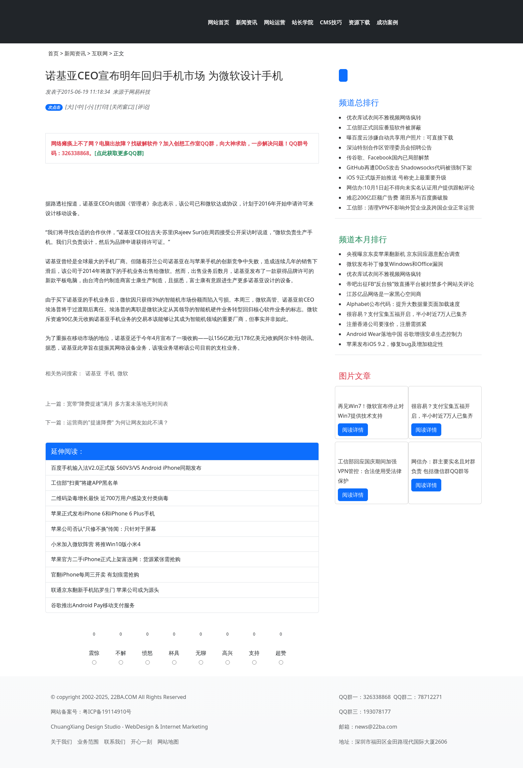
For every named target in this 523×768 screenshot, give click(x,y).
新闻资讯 (75, 53)
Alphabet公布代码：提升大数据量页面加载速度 (403, 304)
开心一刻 (141, 741)
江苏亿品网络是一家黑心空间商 (384, 294)
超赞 (281, 657)
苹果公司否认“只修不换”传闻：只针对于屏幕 (103, 528)
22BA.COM (124, 697)
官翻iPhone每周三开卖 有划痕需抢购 (95, 574)
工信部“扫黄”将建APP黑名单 (84, 482)
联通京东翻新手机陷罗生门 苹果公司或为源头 (105, 590)
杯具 (174, 657)
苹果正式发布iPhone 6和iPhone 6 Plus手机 (103, 513)
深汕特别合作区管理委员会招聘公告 (389, 147)
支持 (254, 657)
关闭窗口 (122, 106)
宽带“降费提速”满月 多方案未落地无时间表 (117, 403)
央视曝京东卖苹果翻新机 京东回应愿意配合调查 (403, 254)
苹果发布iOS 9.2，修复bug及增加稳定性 (395, 344)
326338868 (75, 153)
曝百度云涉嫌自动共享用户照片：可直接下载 (400, 137)
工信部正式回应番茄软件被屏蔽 (384, 127)
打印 (101, 106)
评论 (142, 106)
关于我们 (61, 741)
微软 (122, 373)
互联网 (100, 53)
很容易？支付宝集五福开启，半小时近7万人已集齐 (407, 314)
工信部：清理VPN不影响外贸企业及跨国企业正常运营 (410, 207)
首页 (53, 53)
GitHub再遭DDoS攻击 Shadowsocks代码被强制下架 (409, 167)
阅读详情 (353, 429)
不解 (120, 657)
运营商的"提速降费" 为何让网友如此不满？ (117, 422)
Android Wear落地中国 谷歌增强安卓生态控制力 (404, 334)
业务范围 (88, 741)
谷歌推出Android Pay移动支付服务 (93, 605)
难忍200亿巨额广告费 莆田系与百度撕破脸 (397, 197)
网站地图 (168, 741)
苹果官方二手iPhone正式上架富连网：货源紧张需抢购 (115, 559)
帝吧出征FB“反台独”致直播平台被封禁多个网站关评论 (410, 284)
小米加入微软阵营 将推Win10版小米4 (96, 544)
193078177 (377, 711)
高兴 (227, 657)
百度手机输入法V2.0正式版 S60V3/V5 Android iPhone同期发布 (126, 467)
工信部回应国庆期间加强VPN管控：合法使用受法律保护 (370, 471)
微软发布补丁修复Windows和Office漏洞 (395, 264)
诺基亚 (93, 373)
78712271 (430, 697)
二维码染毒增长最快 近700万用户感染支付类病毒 (109, 498)
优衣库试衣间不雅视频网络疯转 (384, 117)
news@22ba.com (376, 726)
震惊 (94, 657)
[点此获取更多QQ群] (119, 153)
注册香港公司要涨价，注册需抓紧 (387, 324)
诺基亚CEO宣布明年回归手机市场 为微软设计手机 (164, 75)
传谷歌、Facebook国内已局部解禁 (388, 157)
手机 (109, 373)
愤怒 (147, 657)
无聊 (200, 657)
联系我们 (114, 741)
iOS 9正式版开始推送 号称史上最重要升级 (396, 177)
